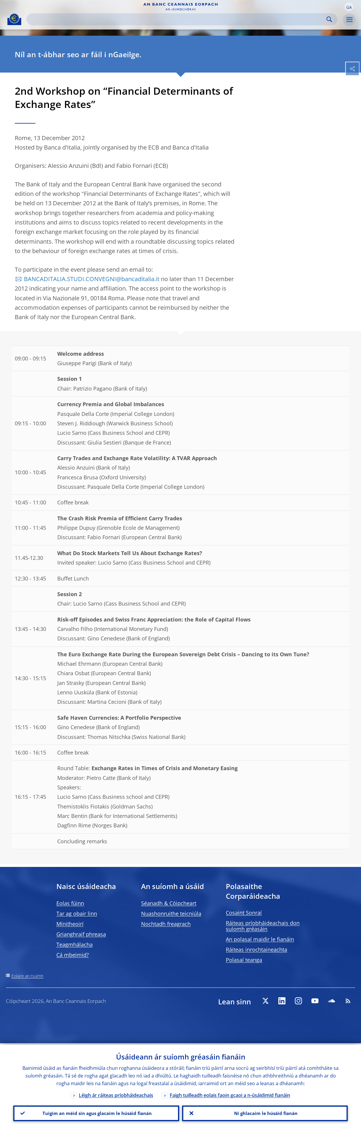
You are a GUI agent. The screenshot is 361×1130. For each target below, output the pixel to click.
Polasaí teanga (244, 959)
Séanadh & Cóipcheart (168, 903)
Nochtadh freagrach (166, 923)
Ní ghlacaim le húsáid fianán (265, 1112)
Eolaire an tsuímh (27, 976)
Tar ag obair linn (76, 913)
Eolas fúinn (70, 903)
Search (329, 19)
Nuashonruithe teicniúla (171, 913)
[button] (348, 6)
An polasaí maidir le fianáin (260, 939)
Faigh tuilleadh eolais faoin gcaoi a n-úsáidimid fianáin (230, 1093)
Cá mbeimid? (72, 954)
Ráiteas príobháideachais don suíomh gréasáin (263, 925)
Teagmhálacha (74, 944)
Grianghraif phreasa (81, 934)
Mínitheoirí (70, 923)
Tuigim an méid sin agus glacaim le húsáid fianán (96, 1112)
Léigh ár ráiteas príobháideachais (116, 1093)
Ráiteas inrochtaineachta (256, 949)
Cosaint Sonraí (244, 912)
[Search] (177, 19)
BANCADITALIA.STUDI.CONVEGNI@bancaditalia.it (91, 279)
